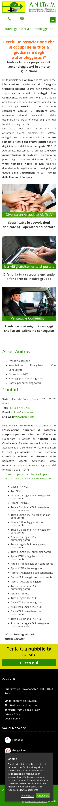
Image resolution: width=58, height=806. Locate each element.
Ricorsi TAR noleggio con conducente (32, 572)
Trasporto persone (19, 361)
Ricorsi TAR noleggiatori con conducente (27, 523)
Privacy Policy (12, 714)
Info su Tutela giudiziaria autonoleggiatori (28, 478)
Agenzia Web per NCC (34, 801)
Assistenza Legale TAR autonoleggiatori (23, 538)
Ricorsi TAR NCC (20, 503)
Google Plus (15, 750)
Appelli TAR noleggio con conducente (32, 563)
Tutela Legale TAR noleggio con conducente (28, 546)
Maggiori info (31, 789)
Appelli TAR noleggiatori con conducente (27, 558)
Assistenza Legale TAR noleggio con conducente (31, 497)
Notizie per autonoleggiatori (25, 383)
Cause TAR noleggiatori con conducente (26, 613)
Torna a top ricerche (17, 474)
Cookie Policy (12, 718)
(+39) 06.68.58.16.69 (28, 709)
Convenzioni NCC (18, 374)
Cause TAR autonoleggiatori (27, 602)
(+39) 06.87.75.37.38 (18, 408)
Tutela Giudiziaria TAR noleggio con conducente (31, 531)
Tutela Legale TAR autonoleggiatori (31, 552)
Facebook (14, 739)
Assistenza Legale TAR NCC (26, 607)
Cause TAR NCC (20, 486)
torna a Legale (39, 474)
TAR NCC (16, 491)
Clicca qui (29, 662)
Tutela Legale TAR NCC (24, 598)
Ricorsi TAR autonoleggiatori (27, 581)
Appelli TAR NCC (20, 593)
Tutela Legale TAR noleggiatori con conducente (30, 516)
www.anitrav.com (24, 416)
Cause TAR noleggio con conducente (31, 577)
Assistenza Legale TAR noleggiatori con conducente (30, 625)
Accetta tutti (43, 795)
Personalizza (27, 795)
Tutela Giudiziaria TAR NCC (26, 619)
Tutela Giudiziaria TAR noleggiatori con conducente (30, 509)
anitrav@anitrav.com (23, 412)
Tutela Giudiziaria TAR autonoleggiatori (23, 587)
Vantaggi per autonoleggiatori (26, 378)
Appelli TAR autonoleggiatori (27, 568)
